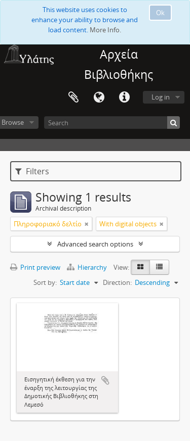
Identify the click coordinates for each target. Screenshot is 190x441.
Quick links (124, 97)
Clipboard (73, 97)
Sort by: (45, 282)
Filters (32, 171)
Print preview (35, 267)
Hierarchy (87, 267)
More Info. (105, 29)
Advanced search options (95, 244)
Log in (160, 97)
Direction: (117, 282)
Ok (160, 12)
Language (98, 97)
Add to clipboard (105, 380)
